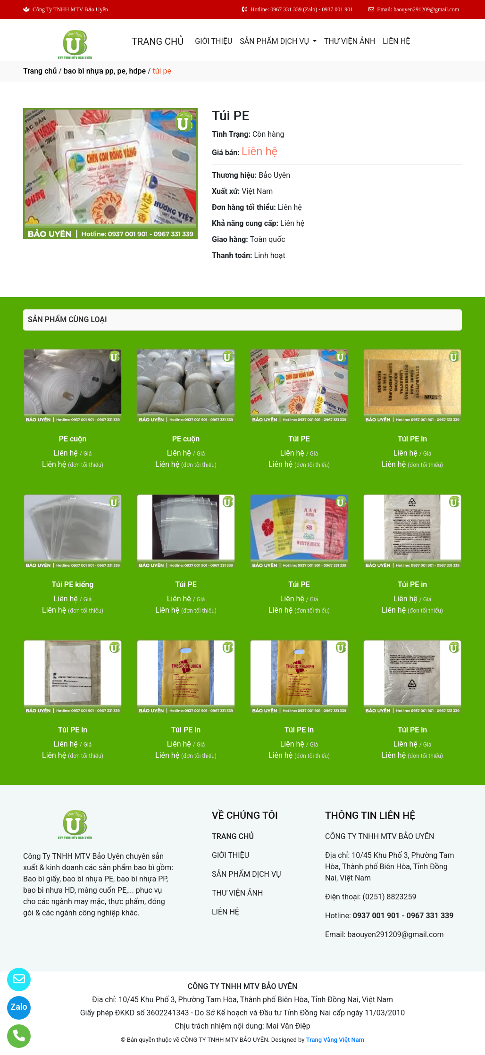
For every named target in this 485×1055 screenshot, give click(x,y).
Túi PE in (412, 438)
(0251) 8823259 (390, 896)
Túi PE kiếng (73, 584)
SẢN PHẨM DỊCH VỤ (275, 41)
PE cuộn (73, 438)
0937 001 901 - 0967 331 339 (403, 915)
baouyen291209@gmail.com (395, 934)
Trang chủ (40, 70)
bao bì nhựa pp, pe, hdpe (105, 70)
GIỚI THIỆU (213, 41)
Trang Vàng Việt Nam (335, 1039)
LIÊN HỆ (396, 41)
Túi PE (299, 438)
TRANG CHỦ (158, 41)
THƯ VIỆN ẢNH (349, 41)
